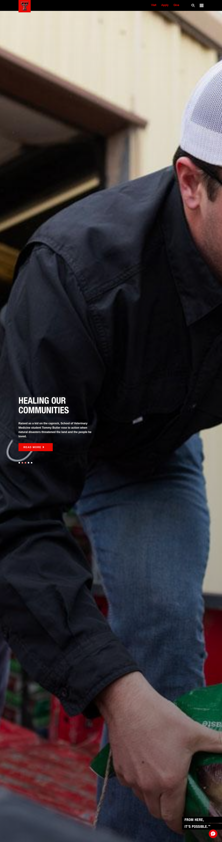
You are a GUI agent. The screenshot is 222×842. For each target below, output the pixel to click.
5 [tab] (31, 463)
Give (176, 5)
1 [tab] (19, 463)
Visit (153, 5)
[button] (202, 5)
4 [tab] (28, 463)
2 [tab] (22, 463)
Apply (165, 5)
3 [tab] (25, 463)
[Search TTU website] (193, 5)
